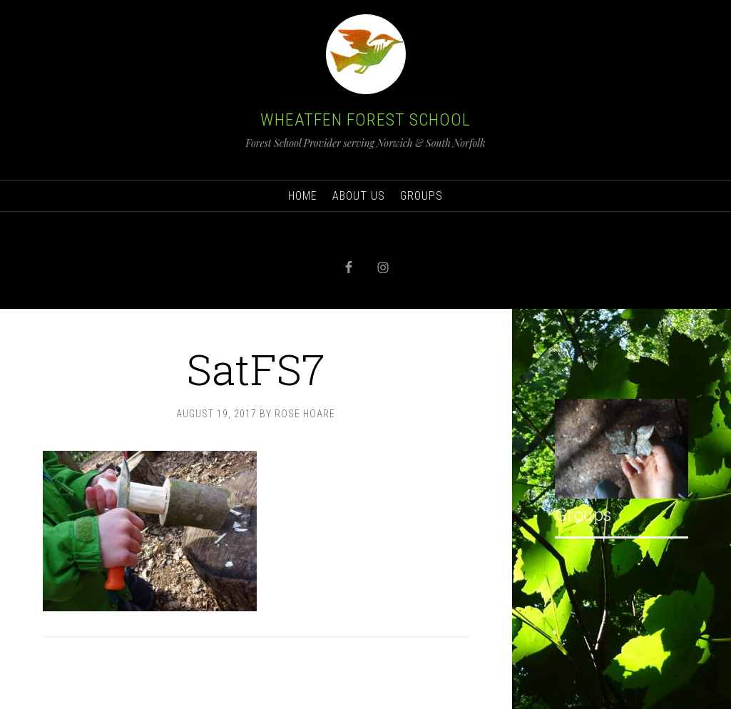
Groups (583, 514)
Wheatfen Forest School (365, 120)
